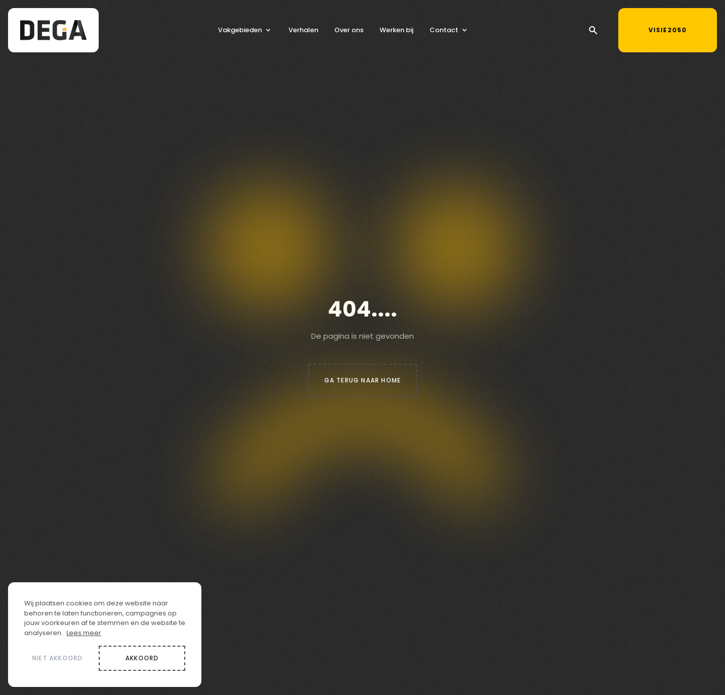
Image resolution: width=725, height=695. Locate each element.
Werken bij (396, 31)
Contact (443, 31)
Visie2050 (676, 28)
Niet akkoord (57, 658)
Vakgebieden (240, 31)
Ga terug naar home (362, 380)
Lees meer (83, 633)
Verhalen (303, 31)
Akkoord (142, 658)
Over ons (349, 31)
